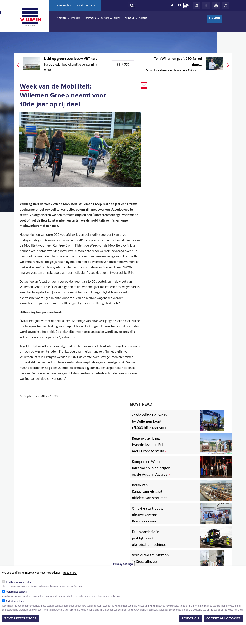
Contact (143, 17)
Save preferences (20, 618)
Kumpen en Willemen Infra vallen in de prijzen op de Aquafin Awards (151, 468)
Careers (105, 17)
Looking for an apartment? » (75, 5)
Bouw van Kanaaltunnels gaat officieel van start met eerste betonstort (149, 494)
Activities (61, 17)
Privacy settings (123, 564)
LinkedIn (196, 5)
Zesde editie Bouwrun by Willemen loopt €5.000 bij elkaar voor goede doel (149, 424)
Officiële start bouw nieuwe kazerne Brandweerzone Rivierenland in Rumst (151, 518)
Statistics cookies (15, 601)
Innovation (90, 17)
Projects (75, 17)
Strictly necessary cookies (19, 582)
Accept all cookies (223, 618)
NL (172, 5)
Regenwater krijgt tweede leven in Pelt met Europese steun (149, 444)
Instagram (225, 5)
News (117, 17)
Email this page (144, 85)
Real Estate (214, 17)
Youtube (216, 5)
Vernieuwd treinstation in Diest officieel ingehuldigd (150, 561)
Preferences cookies (16, 591)
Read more (70, 572)
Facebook (206, 5)
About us (129, 17)
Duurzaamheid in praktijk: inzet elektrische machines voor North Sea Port (149, 541)
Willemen (30, 17)
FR (179, 5)
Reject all (191, 618)
